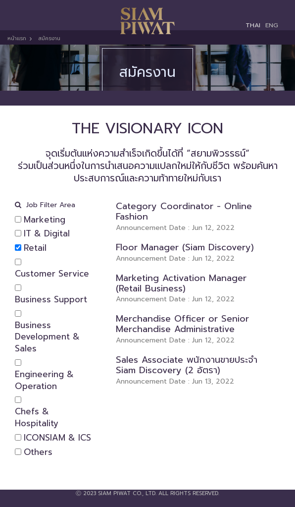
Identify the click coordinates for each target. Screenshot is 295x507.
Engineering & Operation (44, 381)
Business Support (51, 300)
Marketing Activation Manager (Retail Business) (181, 283)
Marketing (44, 220)
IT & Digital (47, 234)
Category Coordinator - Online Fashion (184, 211)
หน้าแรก (16, 38)
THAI (253, 25)
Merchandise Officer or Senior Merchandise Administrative (182, 324)
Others (38, 452)
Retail (35, 248)
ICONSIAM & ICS (57, 438)
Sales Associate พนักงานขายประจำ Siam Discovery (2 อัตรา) (186, 365)
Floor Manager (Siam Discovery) (185, 247)
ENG (271, 25)
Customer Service (52, 274)
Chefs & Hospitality (36, 418)
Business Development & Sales (47, 337)
